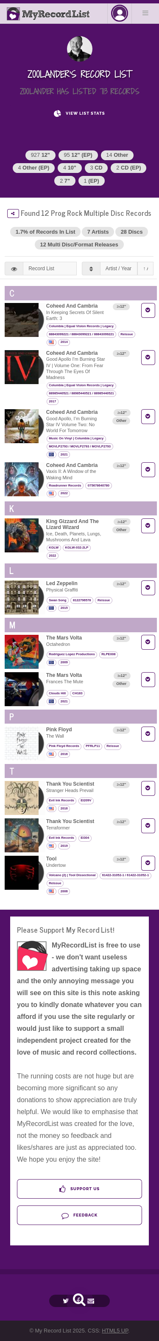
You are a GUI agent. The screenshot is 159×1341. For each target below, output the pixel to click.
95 (78, 155)
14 (117, 155)
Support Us (79, 1189)
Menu (145, 12)
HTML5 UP (115, 1330)
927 (40, 155)
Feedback (79, 1215)
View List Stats (79, 113)
